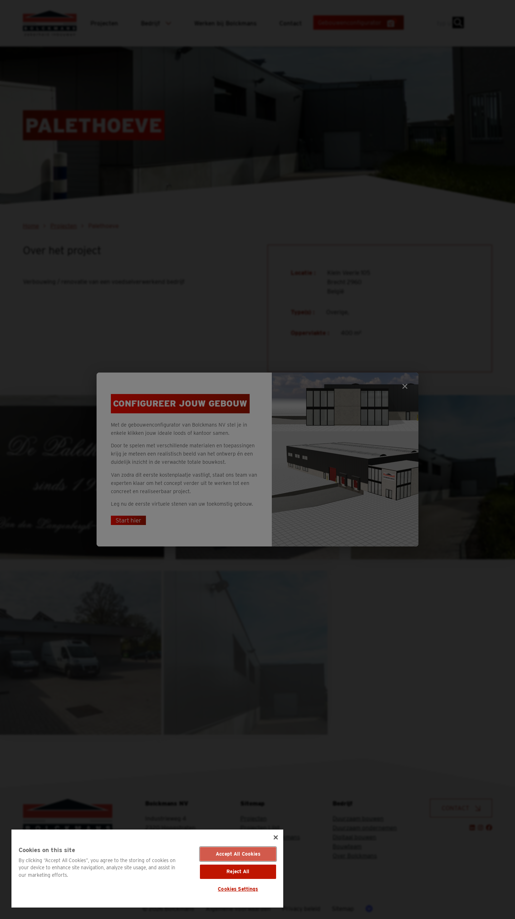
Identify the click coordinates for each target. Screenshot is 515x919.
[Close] (276, 837)
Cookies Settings (238, 889)
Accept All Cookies (238, 854)
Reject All (237, 871)
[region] (147, 869)
